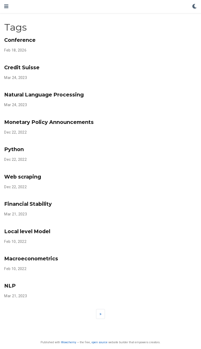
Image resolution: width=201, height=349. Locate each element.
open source (100, 342)
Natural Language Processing (44, 94)
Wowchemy (68, 342)
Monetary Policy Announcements (49, 122)
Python (14, 149)
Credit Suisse (22, 67)
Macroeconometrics (31, 258)
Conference (20, 40)
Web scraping (22, 177)
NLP (10, 286)
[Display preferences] (194, 7)
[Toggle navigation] (6, 6)
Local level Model (27, 231)
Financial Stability (28, 204)
